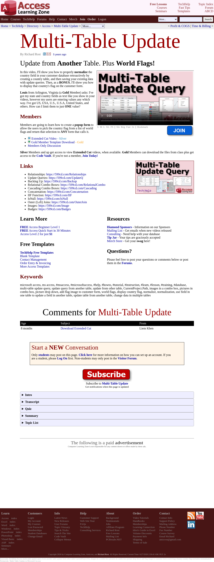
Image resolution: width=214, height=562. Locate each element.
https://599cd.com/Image (53, 205)
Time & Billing (201, 26)
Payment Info (140, 536)
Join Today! (90, 155)
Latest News (60, 517)
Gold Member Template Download (53, 142)
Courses (16, 19)
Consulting (114, 234)
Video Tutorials (141, 517)
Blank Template (30, 256)
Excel (4, 521)
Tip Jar (112, 237)
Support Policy (167, 520)
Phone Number (167, 527)
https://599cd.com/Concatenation (67, 191)
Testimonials (112, 520)
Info (57, 513)
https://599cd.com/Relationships (66, 174)
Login (31, 517)
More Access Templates (34, 266)
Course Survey (167, 533)
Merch (73, 19)
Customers (35, 513)
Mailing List (114, 230)
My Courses (34, 524)
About (110, 513)
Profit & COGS (180, 26)
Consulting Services (90, 530)
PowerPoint (7, 532)
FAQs (83, 524)
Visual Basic (7, 539)
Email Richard (166, 536)
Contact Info (165, 517)
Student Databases (37, 533)
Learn (5, 513)
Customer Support (89, 517)
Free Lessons (113, 533)
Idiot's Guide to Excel (144, 530)
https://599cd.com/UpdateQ (66, 177)
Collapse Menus (62, 539)
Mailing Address (167, 524)
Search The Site (62, 533)
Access (46, 26)
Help (52, 19)
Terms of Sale (140, 542)
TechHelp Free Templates (37, 252)
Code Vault (44, 155)
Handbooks (139, 520)
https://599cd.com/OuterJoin (69, 202)
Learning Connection (144, 527)
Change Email (35, 536)
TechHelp (29, 19)
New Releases (61, 520)
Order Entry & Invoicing (35, 263)
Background (112, 517)
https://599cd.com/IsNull (52, 198)
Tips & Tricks (61, 530)
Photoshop (6, 535)
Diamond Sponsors (119, 227)
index (14, 518)
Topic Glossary (62, 527)
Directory (33, 26)
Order (137, 513)
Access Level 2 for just (36, 234)
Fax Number (165, 530)
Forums (42, 19)
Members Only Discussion (44, 145)
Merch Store (114, 241)
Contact (62, 19)
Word (4, 525)
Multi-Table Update (66, 26)
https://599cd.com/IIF (58, 195)
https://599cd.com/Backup (60, 181)
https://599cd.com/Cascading (79, 188)
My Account (34, 520)
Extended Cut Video (43, 138)
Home (4, 19)
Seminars (6, 545)
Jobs (108, 524)
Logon (102, 19)
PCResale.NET (114, 539)
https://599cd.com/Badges (55, 209)
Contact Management (33, 259)
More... (5, 548)
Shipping (137, 539)
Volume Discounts (142, 533)
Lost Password (35, 527)
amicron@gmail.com (170, 539)
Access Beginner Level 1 (40, 227)
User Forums (61, 524)
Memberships (35, 530)
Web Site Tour (87, 520)
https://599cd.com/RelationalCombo (82, 184)
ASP (3, 542)
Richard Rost (113, 530)
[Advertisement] (107, 478)
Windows (6, 528)
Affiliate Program (115, 527)
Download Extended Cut (76, 328)
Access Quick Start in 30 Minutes (45, 230)
